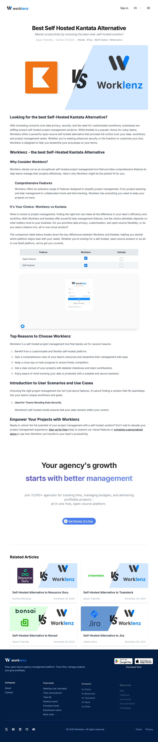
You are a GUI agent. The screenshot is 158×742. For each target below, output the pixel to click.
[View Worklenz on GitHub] (26, 729)
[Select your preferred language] (137, 8)
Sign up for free (58, 429)
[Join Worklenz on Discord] (33, 729)
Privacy (149, 729)
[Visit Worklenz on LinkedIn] (20, 729)
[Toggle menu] (148, 8)
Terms (139, 729)
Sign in (124, 8)
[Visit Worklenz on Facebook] (13, 729)
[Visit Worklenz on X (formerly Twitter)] (6, 729)
